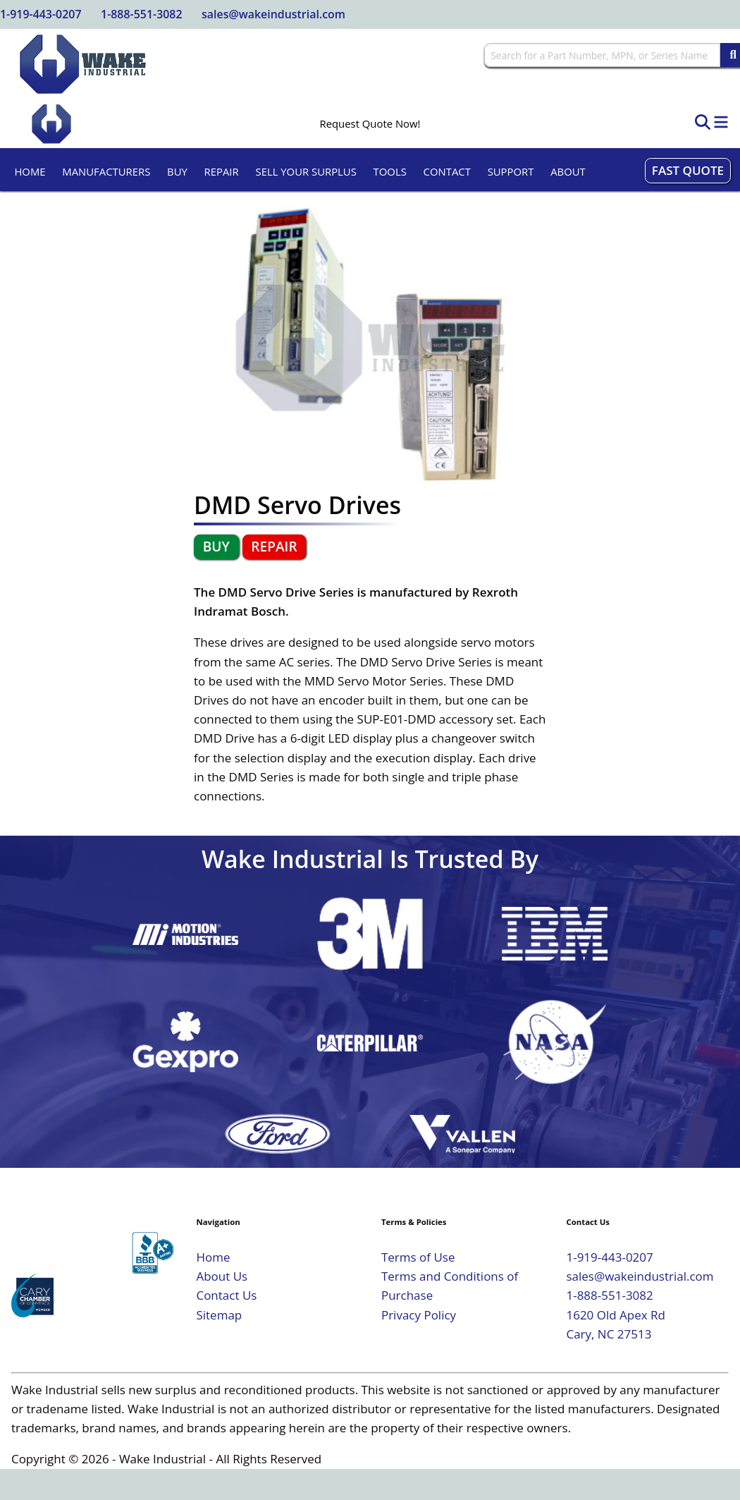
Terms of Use (418, 1257)
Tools (390, 171)
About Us (221, 1276)
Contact (447, 171)
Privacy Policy (418, 1315)
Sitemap (219, 1315)
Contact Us (226, 1295)
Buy (177, 171)
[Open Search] (702, 122)
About (568, 171)
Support (511, 171)
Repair (221, 171)
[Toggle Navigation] (721, 122)
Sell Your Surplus (305, 171)
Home (29, 171)
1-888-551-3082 (142, 14)
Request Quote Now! (370, 123)
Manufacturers (106, 171)
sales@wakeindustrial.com (273, 14)
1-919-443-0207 (41, 14)
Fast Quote (688, 170)
